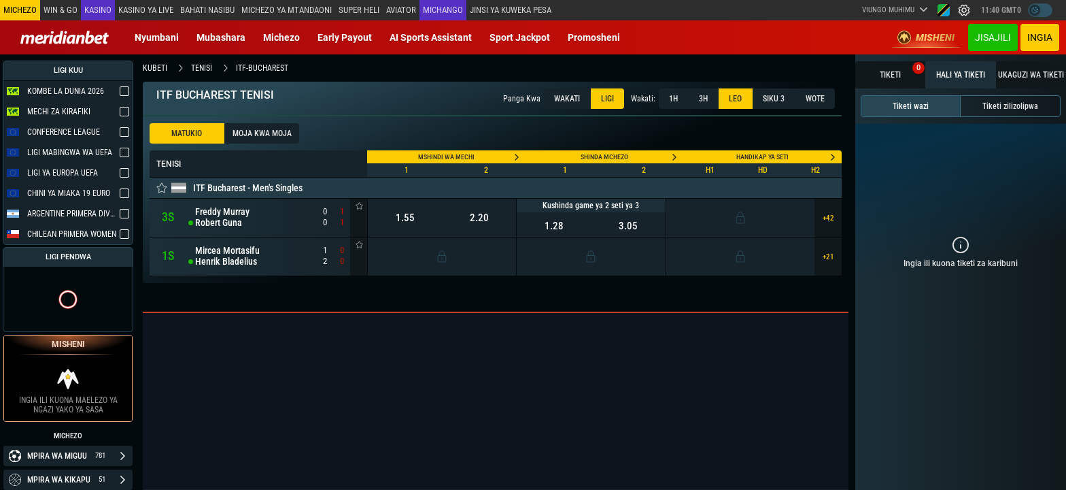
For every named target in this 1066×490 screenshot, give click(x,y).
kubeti (155, 68)
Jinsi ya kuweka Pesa (510, 10)
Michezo (281, 37)
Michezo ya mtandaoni (286, 10)
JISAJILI (993, 37)
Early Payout (344, 37)
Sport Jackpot (519, 37)
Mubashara (220, 37)
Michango (442, 10)
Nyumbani (157, 37)
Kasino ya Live (145, 10)
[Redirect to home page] (64, 37)
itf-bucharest (262, 68)
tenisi (201, 68)
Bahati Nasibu (207, 10)
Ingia (1039, 37)
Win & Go (61, 10)
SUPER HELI (358, 10)
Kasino (97, 10)
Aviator (400, 10)
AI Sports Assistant (431, 37)
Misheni (926, 37)
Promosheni (594, 37)
